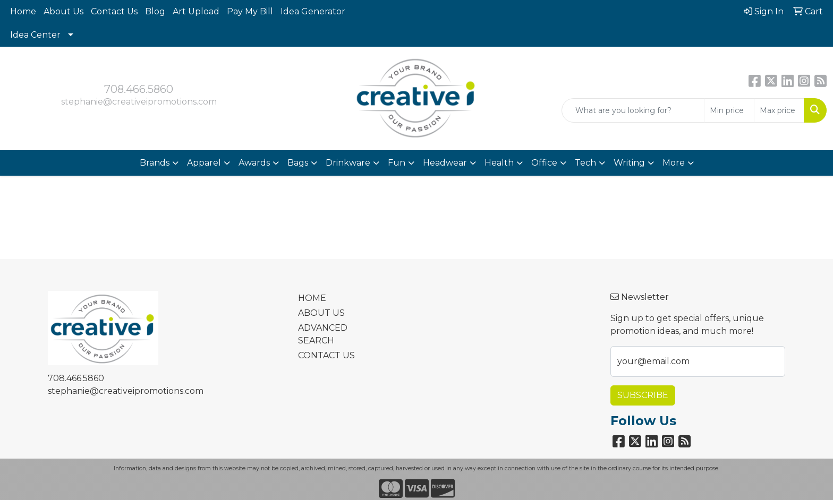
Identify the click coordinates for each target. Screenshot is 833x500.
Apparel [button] (204, 163)
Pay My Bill (250, 11)
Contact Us (114, 11)
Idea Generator (312, 11)
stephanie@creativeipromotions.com (139, 102)
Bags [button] (297, 163)
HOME (312, 298)
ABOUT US (321, 313)
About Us (63, 11)
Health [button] (499, 163)
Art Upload (196, 11)
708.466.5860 (138, 89)
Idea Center (35, 35)
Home (23, 11)
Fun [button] (396, 163)
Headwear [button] (445, 163)
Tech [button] (585, 163)
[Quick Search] (633, 110)
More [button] (673, 163)
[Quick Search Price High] (779, 110)
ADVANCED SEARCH (322, 334)
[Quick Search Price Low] (729, 110)
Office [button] (544, 163)
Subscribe (642, 395)
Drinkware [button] (348, 163)
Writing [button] (629, 163)
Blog (155, 11)
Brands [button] (154, 163)
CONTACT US (326, 355)
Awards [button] (254, 163)
